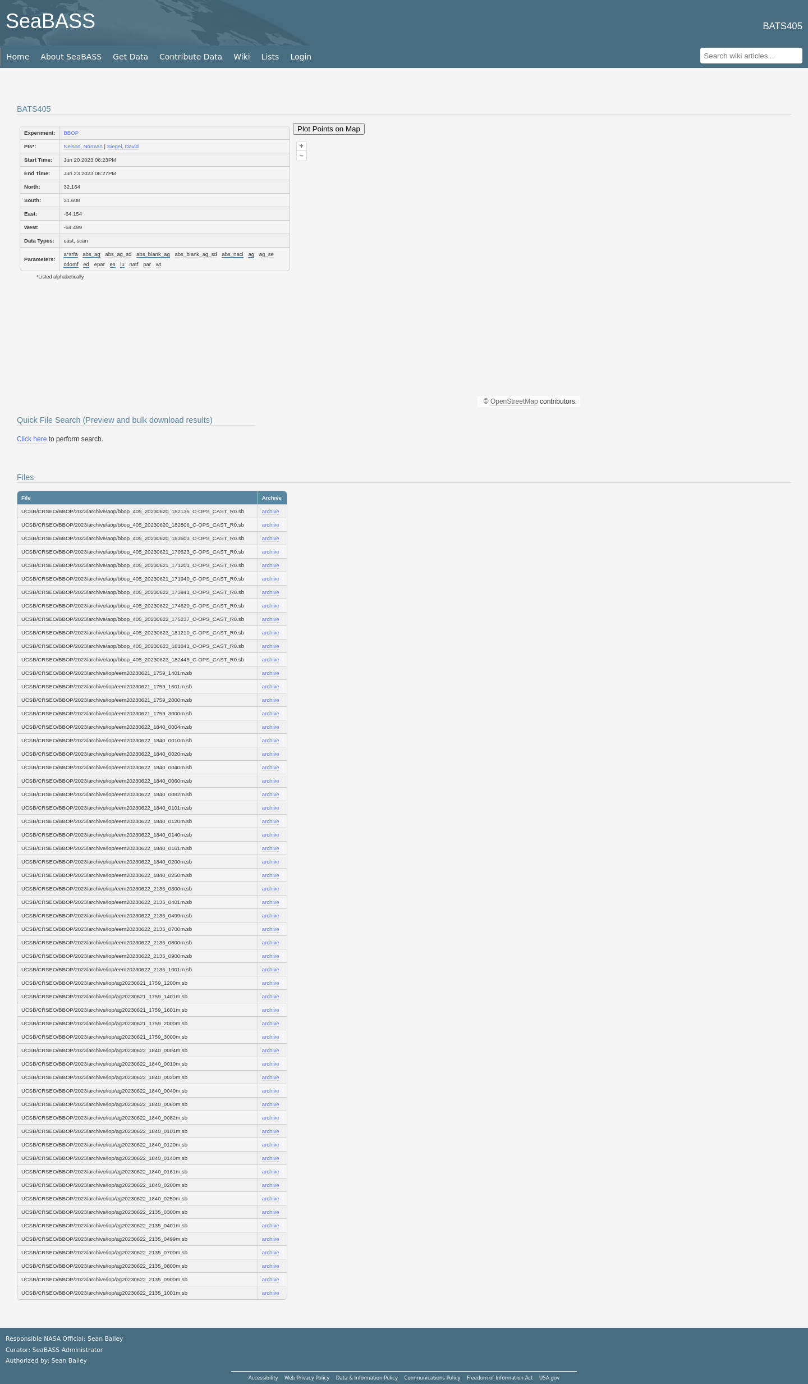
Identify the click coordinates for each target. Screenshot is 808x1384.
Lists (270, 56)
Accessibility (263, 1378)
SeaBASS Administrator (68, 1350)
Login (300, 56)
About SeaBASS (71, 56)
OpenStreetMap (514, 401)
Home (17, 56)
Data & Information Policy (367, 1378)
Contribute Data (190, 56)
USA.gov (549, 1378)
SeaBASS (50, 21)
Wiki (241, 56)
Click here (32, 439)
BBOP (71, 133)
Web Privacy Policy (306, 1378)
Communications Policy (432, 1378)
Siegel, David (123, 146)
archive (270, 511)
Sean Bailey (68, 1360)
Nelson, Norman (82, 146)
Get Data (130, 56)
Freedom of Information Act (500, 1378)
